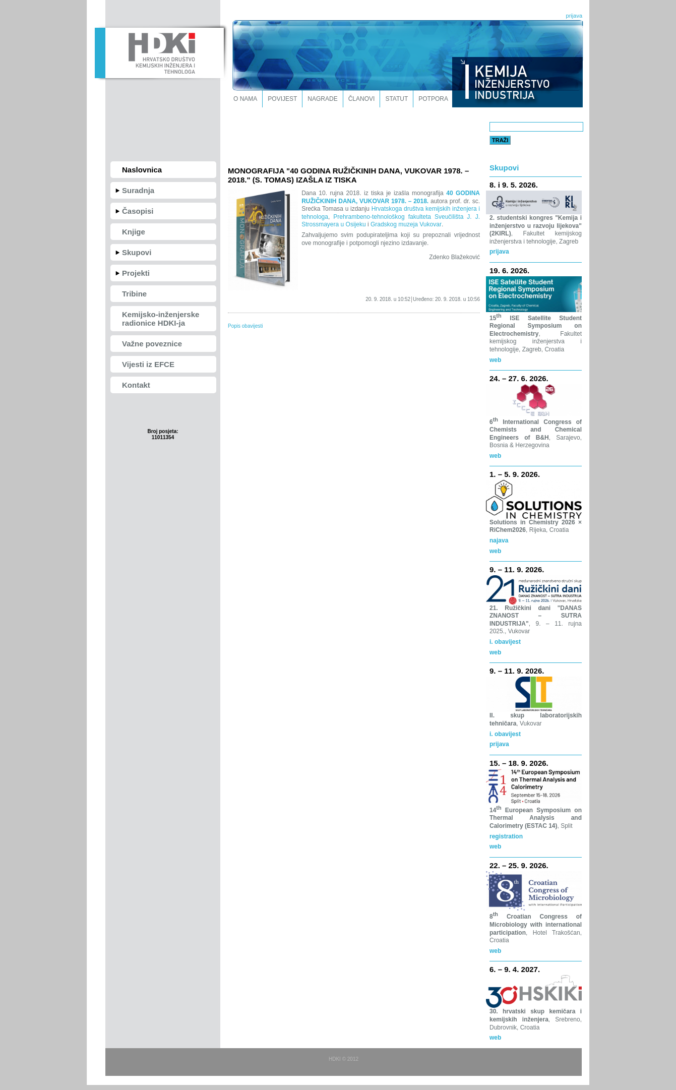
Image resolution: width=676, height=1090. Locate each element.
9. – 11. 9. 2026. (516, 569)
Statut (396, 98)
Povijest (282, 98)
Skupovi (136, 252)
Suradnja (138, 190)
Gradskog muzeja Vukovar (406, 224)
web (495, 551)
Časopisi (138, 211)
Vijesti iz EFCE (148, 364)
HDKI (159, 52)
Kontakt (136, 385)
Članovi (361, 98)
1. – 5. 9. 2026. (514, 474)
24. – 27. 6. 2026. (518, 378)
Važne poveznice (152, 343)
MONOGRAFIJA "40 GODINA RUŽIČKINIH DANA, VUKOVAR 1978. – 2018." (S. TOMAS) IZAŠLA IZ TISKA (348, 175)
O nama (245, 98)
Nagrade (322, 98)
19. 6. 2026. (509, 270)
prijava (574, 16)
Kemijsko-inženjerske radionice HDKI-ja (160, 318)
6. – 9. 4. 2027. (514, 969)
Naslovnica (142, 169)
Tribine (134, 293)
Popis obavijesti (245, 326)
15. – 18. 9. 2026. (518, 763)
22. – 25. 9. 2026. (518, 865)
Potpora (433, 98)
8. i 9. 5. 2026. (513, 184)
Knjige (133, 231)
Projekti (136, 273)
